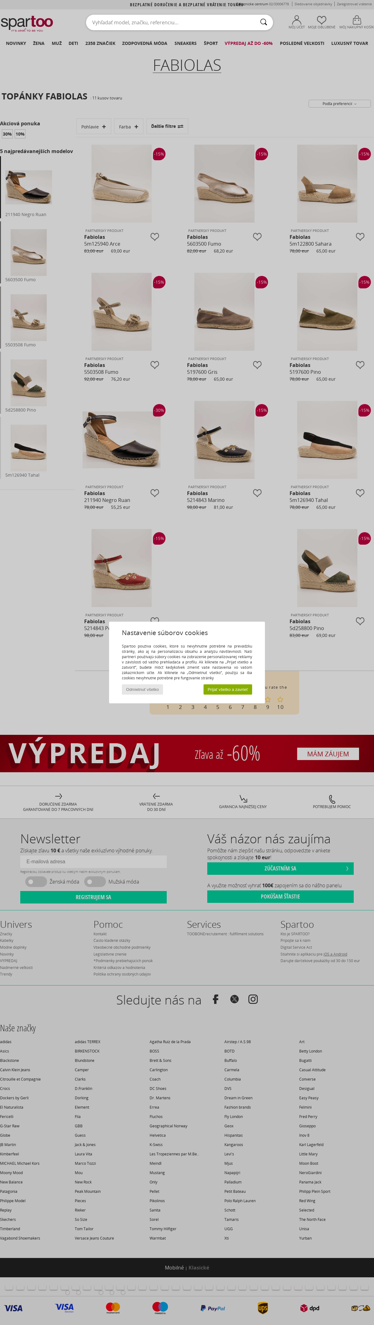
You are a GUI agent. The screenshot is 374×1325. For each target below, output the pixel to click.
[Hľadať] (263, 22)
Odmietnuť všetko (142, 689)
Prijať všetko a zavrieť (228, 689)
